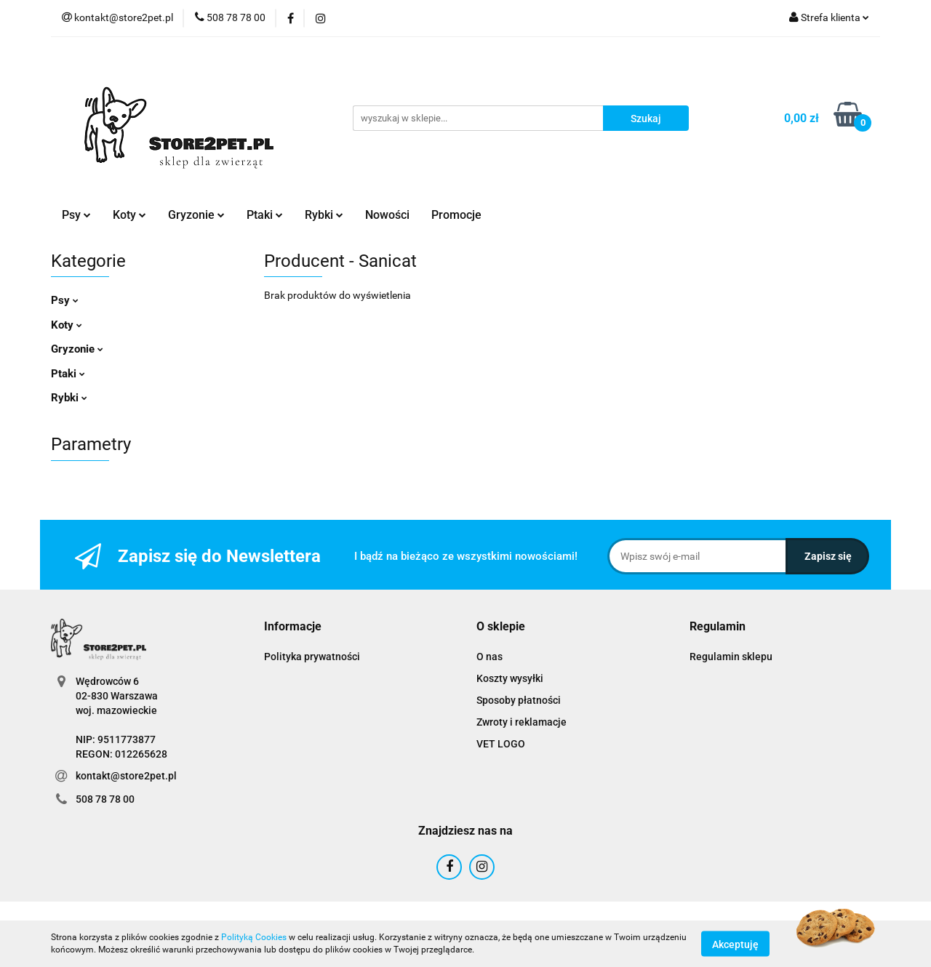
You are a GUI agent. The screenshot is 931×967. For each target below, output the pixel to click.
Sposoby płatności (518, 700)
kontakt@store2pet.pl (126, 776)
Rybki (324, 215)
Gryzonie (196, 215)
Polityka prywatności (312, 656)
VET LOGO (500, 744)
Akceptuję (735, 944)
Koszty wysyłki (509, 678)
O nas (489, 656)
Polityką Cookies (254, 937)
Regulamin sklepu (731, 656)
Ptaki (265, 215)
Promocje (456, 215)
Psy (76, 215)
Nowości (387, 215)
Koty (129, 215)
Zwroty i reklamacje (521, 722)
